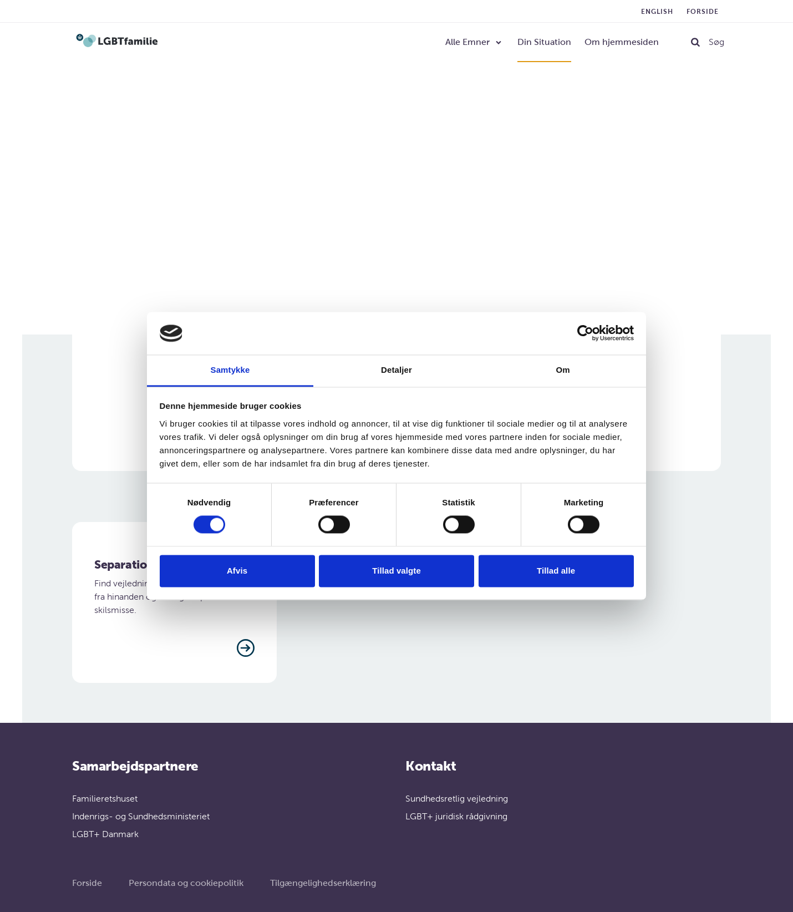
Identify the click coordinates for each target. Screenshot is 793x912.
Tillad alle (556, 570)
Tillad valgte (396, 570)
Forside (703, 12)
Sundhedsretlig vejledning (456, 798)
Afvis (237, 570)
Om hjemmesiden (621, 42)
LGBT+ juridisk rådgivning (456, 816)
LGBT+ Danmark (105, 834)
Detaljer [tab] (396, 369)
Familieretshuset (105, 798)
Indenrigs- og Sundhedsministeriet (141, 816)
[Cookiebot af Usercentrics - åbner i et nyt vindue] (585, 333)
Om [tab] (563, 369)
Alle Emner (467, 42)
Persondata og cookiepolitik (186, 883)
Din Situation (544, 42)
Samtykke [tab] (230, 369)
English (657, 12)
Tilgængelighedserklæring (323, 883)
